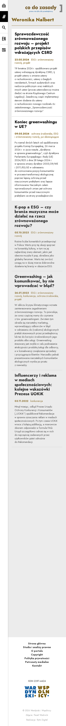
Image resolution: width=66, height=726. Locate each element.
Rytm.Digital (42, 719)
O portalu (37, 651)
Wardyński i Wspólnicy (41, 710)
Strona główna (37, 643)
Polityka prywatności (36, 658)
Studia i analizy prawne (37, 647)
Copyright (37, 654)
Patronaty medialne (37, 662)
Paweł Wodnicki (41, 715)
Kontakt (37, 665)
